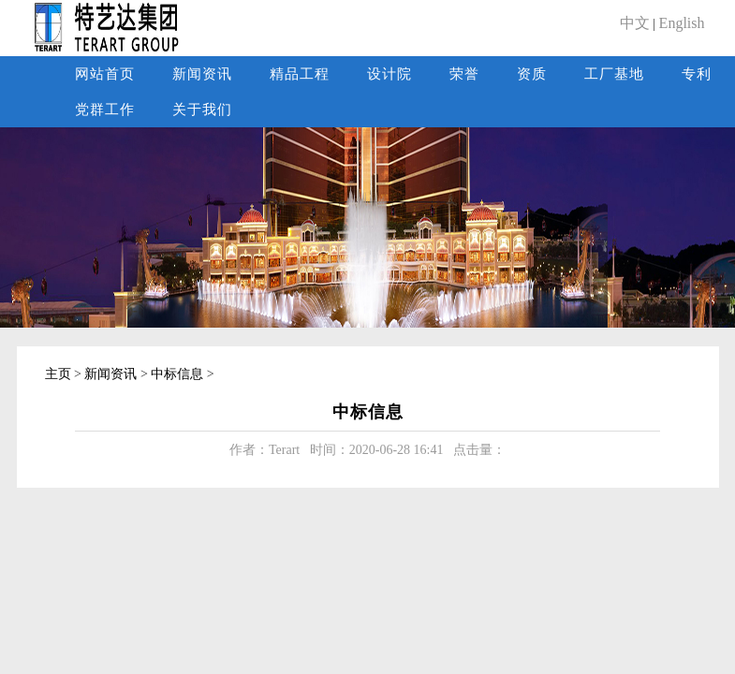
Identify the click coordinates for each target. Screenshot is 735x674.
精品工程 (300, 73)
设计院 (389, 73)
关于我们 (202, 109)
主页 (58, 374)
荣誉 (464, 73)
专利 (697, 73)
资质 (532, 73)
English (682, 23)
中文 (635, 23)
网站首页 (105, 73)
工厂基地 (614, 73)
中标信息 (177, 374)
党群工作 (105, 109)
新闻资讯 (202, 73)
